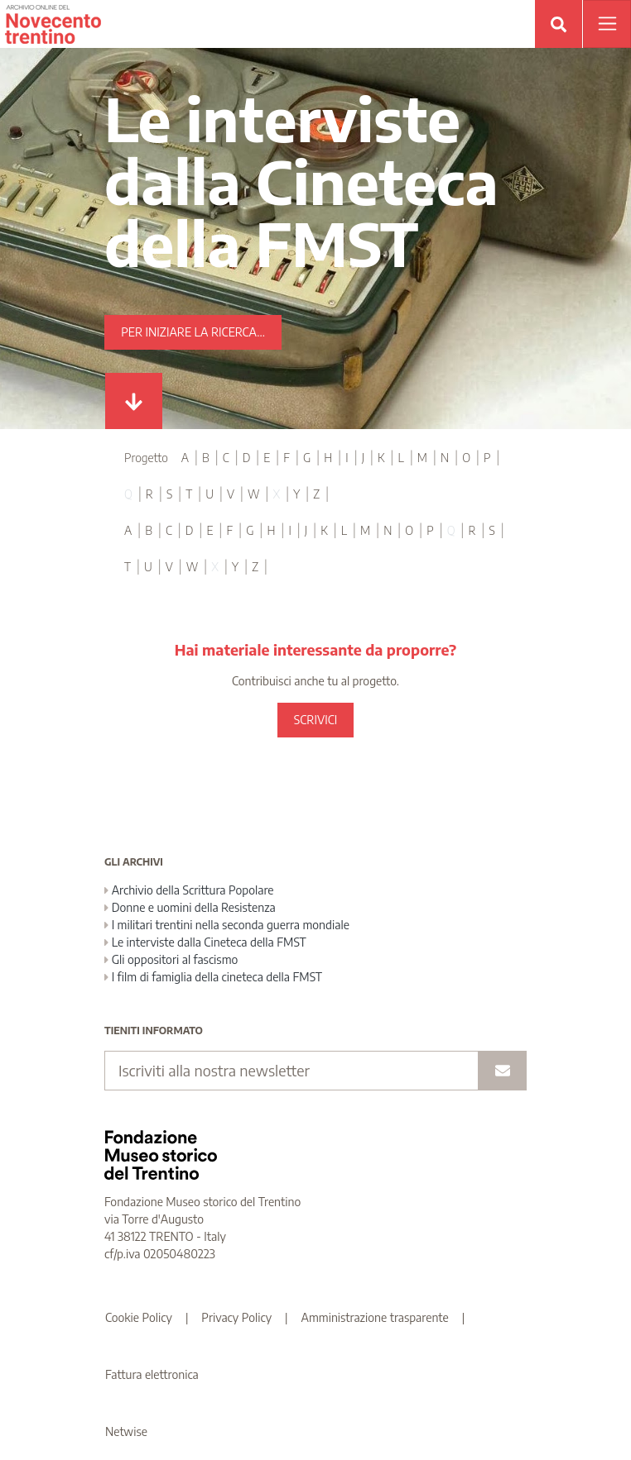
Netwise (126, 1431)
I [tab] (346, 458)
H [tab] (328, 458)
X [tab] (276, 494)
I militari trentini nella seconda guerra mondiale (226, 925)
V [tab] (230, 494)
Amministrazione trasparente (375, 1317)
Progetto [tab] (146, 458)
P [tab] (487, 458)
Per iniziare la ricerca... (193, 332)
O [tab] (466, 458)
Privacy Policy (236, 1317)
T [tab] (188, 494)
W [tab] (254, 494)
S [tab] (169, 494)
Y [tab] (296, 494)
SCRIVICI (315, 720)
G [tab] (307, 458)
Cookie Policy (138, 1317)
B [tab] (206, 458)
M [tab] (422, 458)
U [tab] (209, 494)
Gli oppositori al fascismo (171, 959)
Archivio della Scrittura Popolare (189, 890)
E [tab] (266, 458)
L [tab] (401, 458)
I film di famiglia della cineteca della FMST (213, 977)
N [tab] (445, 458)
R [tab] (149, 494)
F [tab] (286, 458)
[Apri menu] (607, 24)
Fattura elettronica (152, 1374)
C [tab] (226, 458)
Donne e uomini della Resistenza (190, 907)
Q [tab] (128, 494)
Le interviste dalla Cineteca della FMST (205, 942)
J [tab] (363, 458)
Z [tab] (316, 494)
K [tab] (381, 458)
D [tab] (247, 458)
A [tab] (185, 458)
